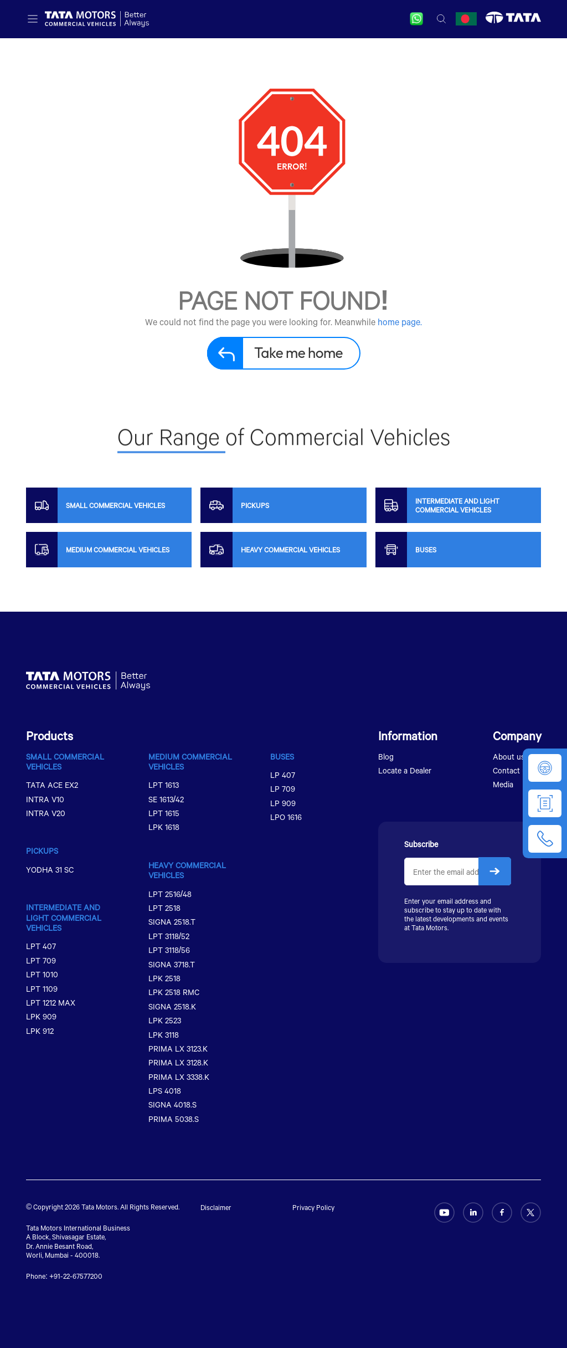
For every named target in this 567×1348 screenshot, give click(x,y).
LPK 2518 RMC (173, 992)
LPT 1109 (42, 988)
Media (503, 784)
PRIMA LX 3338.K (178, 1077)
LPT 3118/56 (169, 950)
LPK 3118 (163, 1034)
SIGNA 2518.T (171, 921)
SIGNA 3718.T (171, 964)
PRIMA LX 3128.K (178, 1062)
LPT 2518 (164, 908)
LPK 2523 (164, 1020)
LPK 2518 (164, 978)
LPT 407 (41, 946)
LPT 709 (41, 960)
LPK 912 (40, 1031)
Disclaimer (215, 1207)
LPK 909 (41, 1016)
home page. (400, 321)
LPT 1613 (163, 785)
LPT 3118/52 (168, 936)
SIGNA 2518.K (172, 1006)
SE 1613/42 (166, 799)
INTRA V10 (45, 799)
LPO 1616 (286, 817)
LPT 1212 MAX (50, 1002)
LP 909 (283, 803)
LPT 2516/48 (170, 894)
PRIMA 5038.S (173, 1119)
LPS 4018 (164, 1090)
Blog (386, 756)
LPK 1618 (163, 827)
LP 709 (282, 788)
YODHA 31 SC (50, 869)
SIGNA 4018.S (172, 1104)
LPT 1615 (163, 813)
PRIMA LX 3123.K (178, 1048)
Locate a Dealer (404, 770)
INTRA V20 (45, 813)
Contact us (511, 770)
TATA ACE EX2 (52, 785)
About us (509, 756)
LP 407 (282, 775)
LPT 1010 (42, 974)
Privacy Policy (313, 1207)
